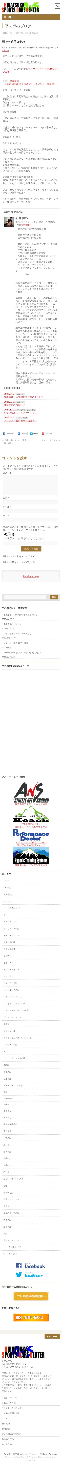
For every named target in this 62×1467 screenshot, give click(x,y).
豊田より (7, 1210)
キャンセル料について (12, 1408)
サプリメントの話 (11, 932)
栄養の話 (7, 1155)
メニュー (7, 1055)
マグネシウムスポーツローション (18, 1042)
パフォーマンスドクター (14, 1008)
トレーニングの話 (11, 994)
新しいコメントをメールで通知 (19, 560)
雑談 (5, 1237)
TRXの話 (7, 891)
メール (7, 510)
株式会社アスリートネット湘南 (31, 808)
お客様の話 (8, 898)
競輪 (5, 1190)
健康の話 (7, 1076)
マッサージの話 (10, 1048)
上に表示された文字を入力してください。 (25, 542)
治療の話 (7, 1162)
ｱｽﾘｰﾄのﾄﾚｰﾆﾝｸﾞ (10, 1258)
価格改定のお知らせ (14, 404)
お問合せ (6, 1429)
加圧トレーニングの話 (13, 1089)
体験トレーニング (10, 1398)
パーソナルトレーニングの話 (16, 1014)
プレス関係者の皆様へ (12, 1434)
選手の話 (5, 51)
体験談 (6, 1069)
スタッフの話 (22, 418)
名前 (6, 501)
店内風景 (7, 1135)
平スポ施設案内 (10, 1128)
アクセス (6, 1419)
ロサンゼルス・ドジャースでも (20, 412)
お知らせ (20, 394)
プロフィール (9, 1035)
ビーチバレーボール (12, 1021)
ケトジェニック (10, 925)
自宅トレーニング (11, 1203)
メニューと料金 (9, 1403)
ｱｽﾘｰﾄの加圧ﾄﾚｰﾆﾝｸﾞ (12, 1251)
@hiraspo (26, 225)
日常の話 (7, 1142)
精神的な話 (8, 1196)
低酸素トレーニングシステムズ (31, 869)
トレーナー (8, 980)
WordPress (21, 1457)
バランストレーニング (13, 1001)
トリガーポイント (11, 973)
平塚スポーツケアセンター (27, 1454)
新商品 (6, 1108)
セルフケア (8, 967)
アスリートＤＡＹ (51, 440)
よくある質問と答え (11, 1413)
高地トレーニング (11, 1244)
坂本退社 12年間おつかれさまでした (24, 397)
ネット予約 (7, 1444)
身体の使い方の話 (11, 1217)
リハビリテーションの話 (26, 410)
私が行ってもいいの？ (13, 1183)
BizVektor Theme (36, 1457)
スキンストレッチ (11, 939)
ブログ (6, 1028)
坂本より (7, 1115)
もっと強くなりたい (12, 912)
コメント (7, 472)
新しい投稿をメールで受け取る (19, 566)
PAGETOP (52, 1337)
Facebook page (31, 580)
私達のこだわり (9, 1439)
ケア (5, 919)
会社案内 (6, 1424)
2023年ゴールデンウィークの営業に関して (22, 657)
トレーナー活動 (10, 987)
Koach (6, 885)
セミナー (7, 960)
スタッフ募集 (9, 953)
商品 (5, 1096)
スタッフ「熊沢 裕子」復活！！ (20, 420)
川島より (7, 1121)
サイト (6, 519)
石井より (7, 1176)
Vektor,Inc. (52, 1457)
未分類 (6, 1149)
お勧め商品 (8, 1102)
